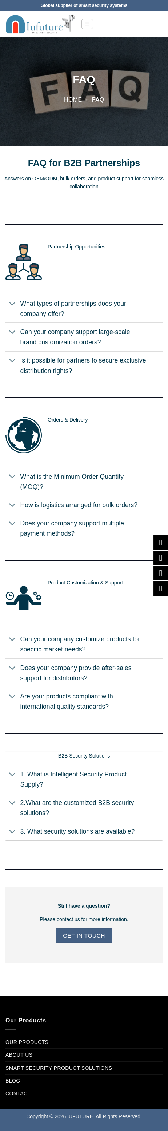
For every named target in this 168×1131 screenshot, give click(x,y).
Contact (18, 1093)
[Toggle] (12, 304)
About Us (19, 1055)
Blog (12, 1081)
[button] (87, 24)
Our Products (26, 1042)
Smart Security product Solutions (58, 1068)
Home (73, 100)
